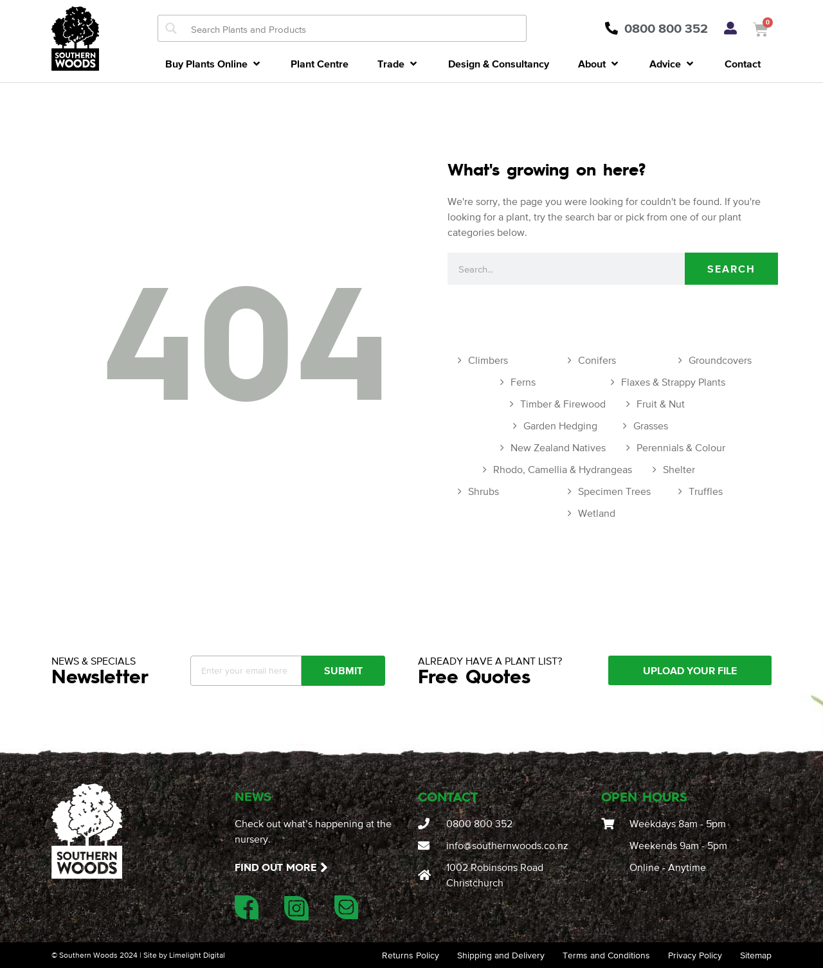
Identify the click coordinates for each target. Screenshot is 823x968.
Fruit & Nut (661, 403)
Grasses (650, 425)
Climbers (488, 360)
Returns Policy (410, 955)
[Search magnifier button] (171, 28)
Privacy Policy (695, 955)
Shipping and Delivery (501, 955)
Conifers (597, 360)
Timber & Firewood (563, 403)
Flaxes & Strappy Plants (673, 382)
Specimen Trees (614, 491)
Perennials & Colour (681, 447)
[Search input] (355, 28)
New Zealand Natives (558, 447)
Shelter (679, 469)
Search (731, 268)
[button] (214, 63)
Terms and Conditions (606, 955)
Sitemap (756, 955)
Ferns (523, 382)
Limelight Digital (197, 955)
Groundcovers (720, 360)
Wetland (596, 513)
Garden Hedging (560, 425)
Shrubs (483, 491)
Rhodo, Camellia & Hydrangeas (562, 469)
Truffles (706, 491)
